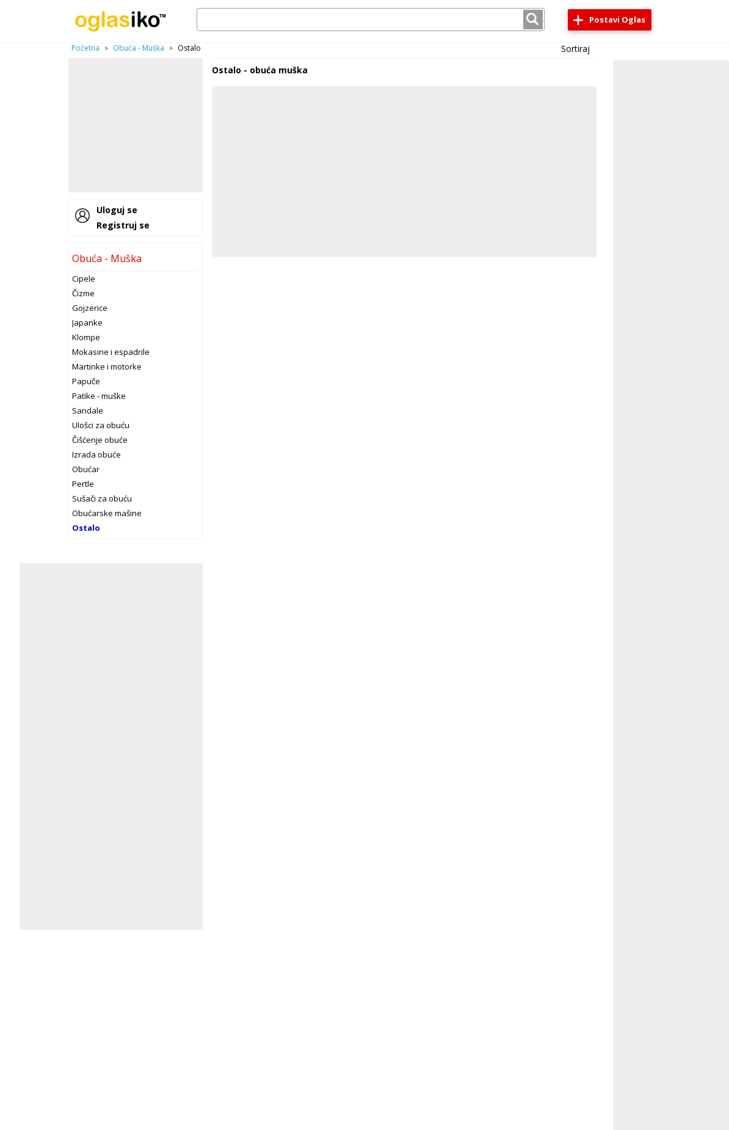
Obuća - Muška (138, 48)
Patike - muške (99, 395)
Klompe (86, 337)
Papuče (86, 381)
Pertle (83, 483)
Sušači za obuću (102, 498)
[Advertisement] (135, 125)
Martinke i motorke (107, 366)
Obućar (86, 469)
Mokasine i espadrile (111, 351)
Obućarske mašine (107, 513)
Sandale (87, 410)
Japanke (87, 322)
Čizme (83, 293)
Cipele (83, 278)
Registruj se (123, 225)
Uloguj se (116, 210)
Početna (85, 48)
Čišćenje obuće (100, 439)
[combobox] (370, 20)
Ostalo (86, 527)
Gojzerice (89, 307)
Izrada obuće (96, 454)
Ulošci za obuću (100, 425)
